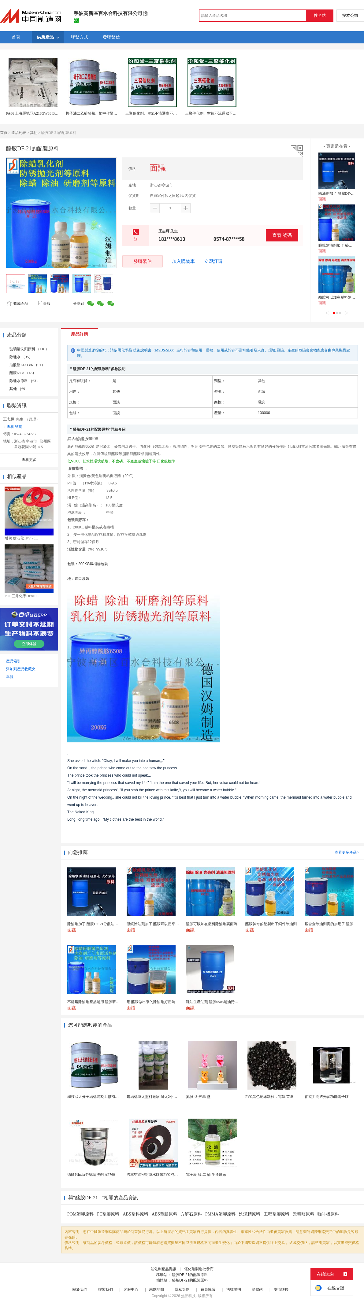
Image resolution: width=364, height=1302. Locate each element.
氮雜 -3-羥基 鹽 (198, 1096)
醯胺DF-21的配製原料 (190, 1275)
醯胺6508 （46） (22, 373)
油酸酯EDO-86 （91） (27, 365)
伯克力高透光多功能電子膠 (327, 1096)
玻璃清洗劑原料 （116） (29, 349)
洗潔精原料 (249, 1214)
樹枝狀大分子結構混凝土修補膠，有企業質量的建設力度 (113, 1096)
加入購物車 (183, 261)
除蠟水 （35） (20, 357)
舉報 (43, 303)
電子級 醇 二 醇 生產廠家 (206, 1174)
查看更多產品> (347, 852)
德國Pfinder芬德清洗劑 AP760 (91, 1174)
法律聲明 (233, 1289)
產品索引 (13, 661)
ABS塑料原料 (135, 1214)
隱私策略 (182, 1289)
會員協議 (208, 1289)
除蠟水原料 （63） (24, 381)
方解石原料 (191, 1214)
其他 (33, 133)
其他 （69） (19, 389)
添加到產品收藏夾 (20, 669)
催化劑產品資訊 (163, 1269)
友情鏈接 (281, 1289)
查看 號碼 (282, 235)
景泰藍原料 (303, 1214)
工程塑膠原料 (276, 1214)
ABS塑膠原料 (164, 1214)
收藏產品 (17, 303)
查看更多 (29, 460)
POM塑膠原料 (80, 1214)
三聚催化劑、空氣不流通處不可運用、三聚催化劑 (165, 113)
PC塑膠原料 (108, 1214)
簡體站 (257, 1289)
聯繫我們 (105, 1289)
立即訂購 (213, 261)
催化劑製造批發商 (199, 1269)
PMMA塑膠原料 (220, 1214)
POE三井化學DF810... (22, 596)
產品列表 (18, 133)
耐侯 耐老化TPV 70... (21, 538)
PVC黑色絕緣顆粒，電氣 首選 (269, 1096)
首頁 (3, 133)
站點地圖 (156, 1289)
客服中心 (131, 1289)
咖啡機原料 (328, 1214)
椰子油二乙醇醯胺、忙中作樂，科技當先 (99, 113)
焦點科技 (188, 1296)
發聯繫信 (142, 261)
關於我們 (79, 1289)
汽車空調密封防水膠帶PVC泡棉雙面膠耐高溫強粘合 (169, 1174)
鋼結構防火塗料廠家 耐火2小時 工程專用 (160, 1096)
